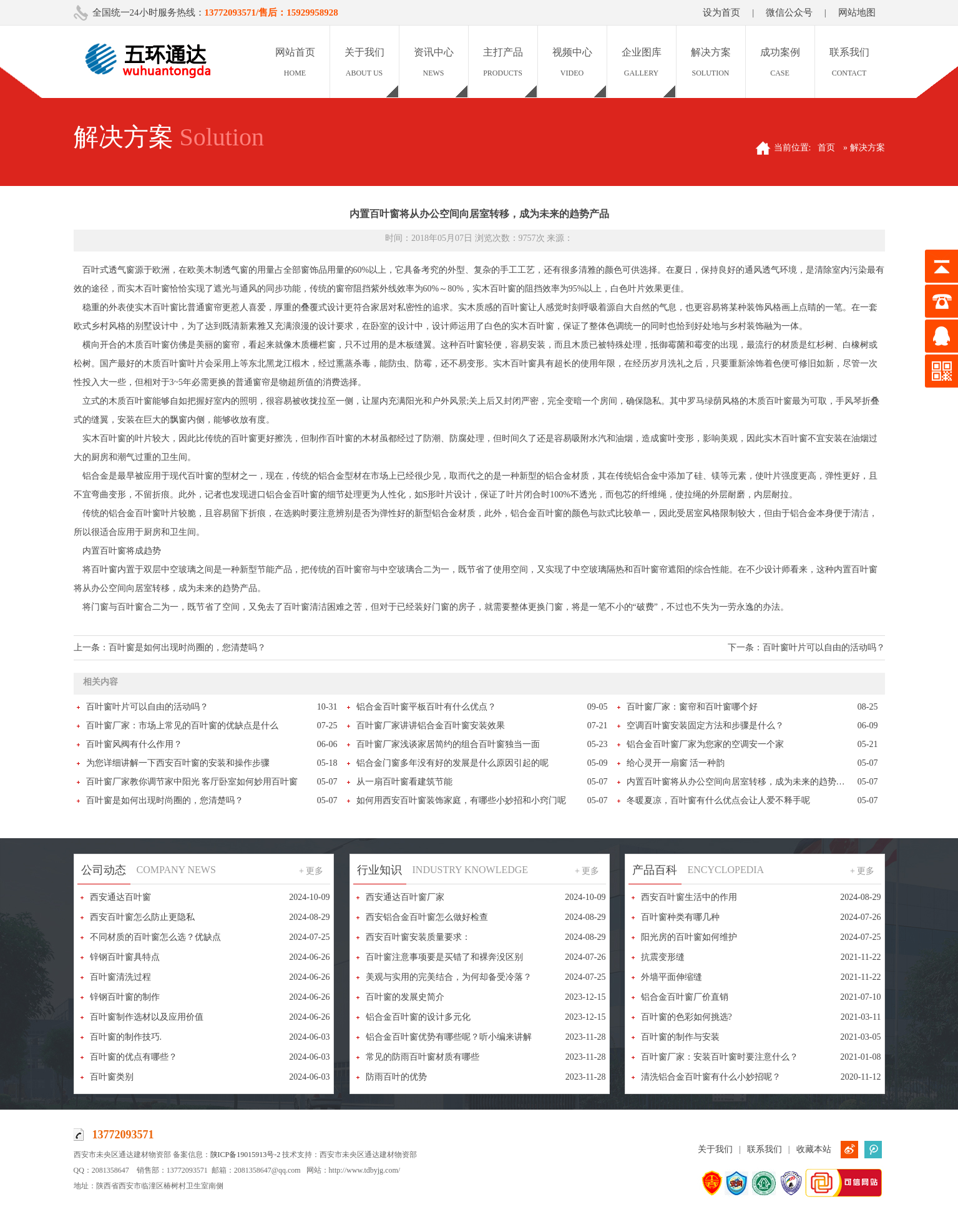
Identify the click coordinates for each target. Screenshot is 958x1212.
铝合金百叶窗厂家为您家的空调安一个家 (705, 744)
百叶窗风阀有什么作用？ (134, 744)
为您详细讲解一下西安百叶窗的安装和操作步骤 (178, 763)
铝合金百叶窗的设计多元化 (418, 1017)
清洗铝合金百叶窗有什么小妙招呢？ (711, 1077)
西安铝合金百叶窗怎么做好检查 (427, 917)
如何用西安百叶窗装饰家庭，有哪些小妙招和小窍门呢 (461, 800)
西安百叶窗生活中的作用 (689, 897)
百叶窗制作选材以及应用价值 (146, 1017)
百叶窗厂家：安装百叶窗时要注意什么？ (719, 1057)
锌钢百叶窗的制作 (125, 997)
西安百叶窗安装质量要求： (418, 937)
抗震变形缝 (663, 957)
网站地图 (857, 12)
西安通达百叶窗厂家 (405, 897)
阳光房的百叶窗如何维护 (689, 937)
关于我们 (715, 1149)
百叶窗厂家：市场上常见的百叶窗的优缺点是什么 (182, 725)
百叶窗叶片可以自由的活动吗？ (824, 647)
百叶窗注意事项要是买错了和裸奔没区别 (444, 957)
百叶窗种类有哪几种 (680, 917)
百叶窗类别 (112, 1077)
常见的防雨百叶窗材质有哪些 (422, 1057)
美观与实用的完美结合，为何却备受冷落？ (449, 977)
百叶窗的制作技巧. (126, 1037)
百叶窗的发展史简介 (405, 997)
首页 (826, 147)
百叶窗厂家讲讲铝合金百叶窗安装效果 (430, 725)
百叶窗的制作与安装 (680, 1037)
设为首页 (721, 12)
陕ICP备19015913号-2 (245, 1154)
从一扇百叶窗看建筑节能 (404, 781)
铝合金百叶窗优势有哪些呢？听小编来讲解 (449, 1037)
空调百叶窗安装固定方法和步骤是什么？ (705, 725)
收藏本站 (813, 1149)
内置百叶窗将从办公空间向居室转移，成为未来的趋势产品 (740, 781)
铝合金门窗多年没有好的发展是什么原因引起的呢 (452, 763)
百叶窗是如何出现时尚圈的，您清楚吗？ (187, 647)
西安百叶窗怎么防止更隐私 (142, 917)
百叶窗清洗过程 (120, 977)
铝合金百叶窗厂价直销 (684, 997)
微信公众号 (789, 12)
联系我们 (764, 1149)
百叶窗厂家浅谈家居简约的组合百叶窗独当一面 (448, 744)
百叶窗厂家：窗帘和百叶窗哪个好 (692, 706)
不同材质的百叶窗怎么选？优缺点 (155, 937)
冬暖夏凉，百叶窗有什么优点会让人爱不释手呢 (718, 800)
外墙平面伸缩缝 (671, 977)
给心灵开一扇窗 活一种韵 (676, 763)
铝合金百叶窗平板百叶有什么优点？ (426, 706)
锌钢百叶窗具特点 (125, 957)
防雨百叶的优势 (396, 1077)
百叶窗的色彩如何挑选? (686, 1017)
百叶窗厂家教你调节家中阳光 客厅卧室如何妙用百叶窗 (192, 781)
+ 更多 (311, 871)
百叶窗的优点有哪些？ (133, 1057)
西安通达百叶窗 (120, 897)
